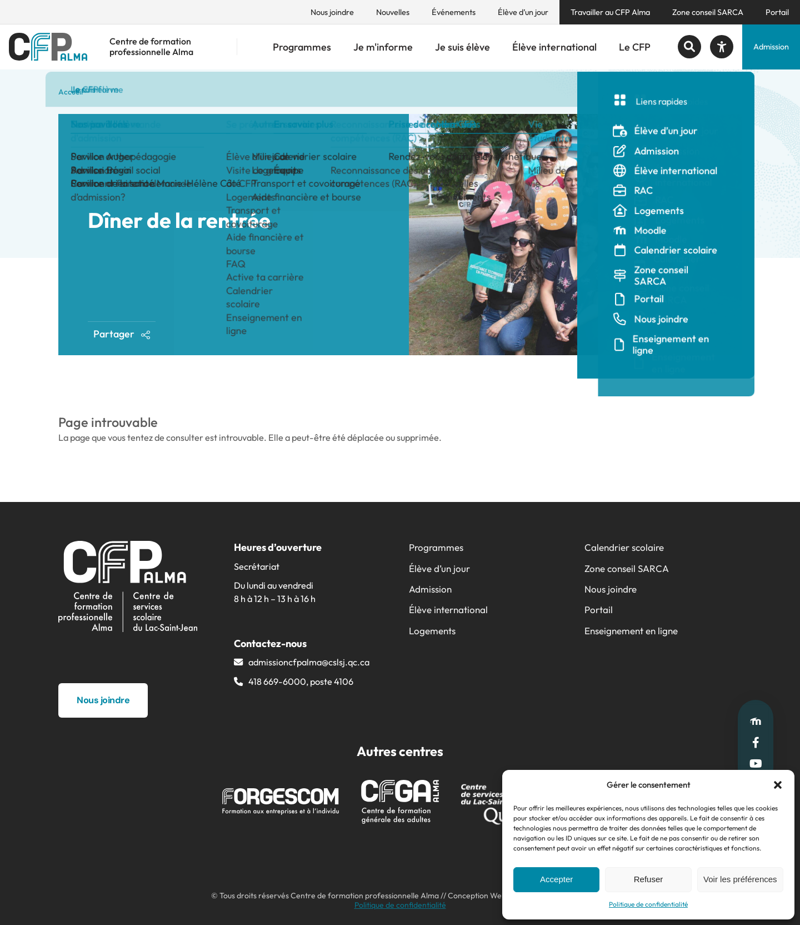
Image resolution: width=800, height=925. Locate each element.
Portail (777, 12)
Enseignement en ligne (631, 630)
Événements (454, 12)
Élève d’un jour (523, 12)
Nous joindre (332, 12)
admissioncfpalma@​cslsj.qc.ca (308, 662)
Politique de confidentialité (648, 904)
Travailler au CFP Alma (610, 12)
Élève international (554, 47)
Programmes (302, 47)
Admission (771, 47)
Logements (432, 630)
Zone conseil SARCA (707, 12)
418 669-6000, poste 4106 (300, 681)
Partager (122, 333)
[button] (777, 784)
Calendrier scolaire (624, 547)
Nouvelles (392, 12)
